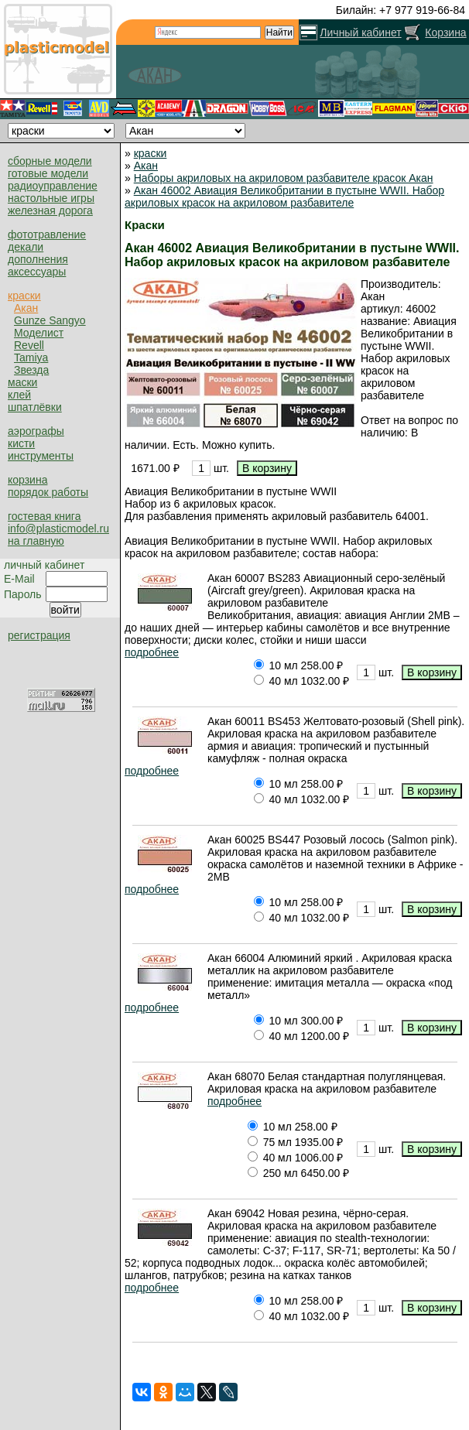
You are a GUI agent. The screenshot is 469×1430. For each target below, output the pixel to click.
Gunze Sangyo (50, 320)
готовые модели (48, 173)
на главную (36, 541)
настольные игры (51, 198)
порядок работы (48, 492)
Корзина (445, 32)
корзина (27, 480)
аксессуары (37, 271)
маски (22, 382)
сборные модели (50, 161)
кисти (21, 443)
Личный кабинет (360, 32)
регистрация (39, 635)
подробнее (152, 652)
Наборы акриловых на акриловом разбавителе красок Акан (283, 178)
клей (19, 394)
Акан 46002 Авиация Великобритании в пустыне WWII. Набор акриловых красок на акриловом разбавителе (284, 196)
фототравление (47, 234)
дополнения (38, 259)
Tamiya (31, 357)
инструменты (41, 456)
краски (24, 295)
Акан (26, 308)
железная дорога (50, 210)
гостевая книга (44, 516)
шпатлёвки (35, 407)
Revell (29, 345)
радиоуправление (53, 186)
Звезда (31, 370)
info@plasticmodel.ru (58, 528)
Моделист (38, 333)
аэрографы (36, 431)
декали (25, 247)
